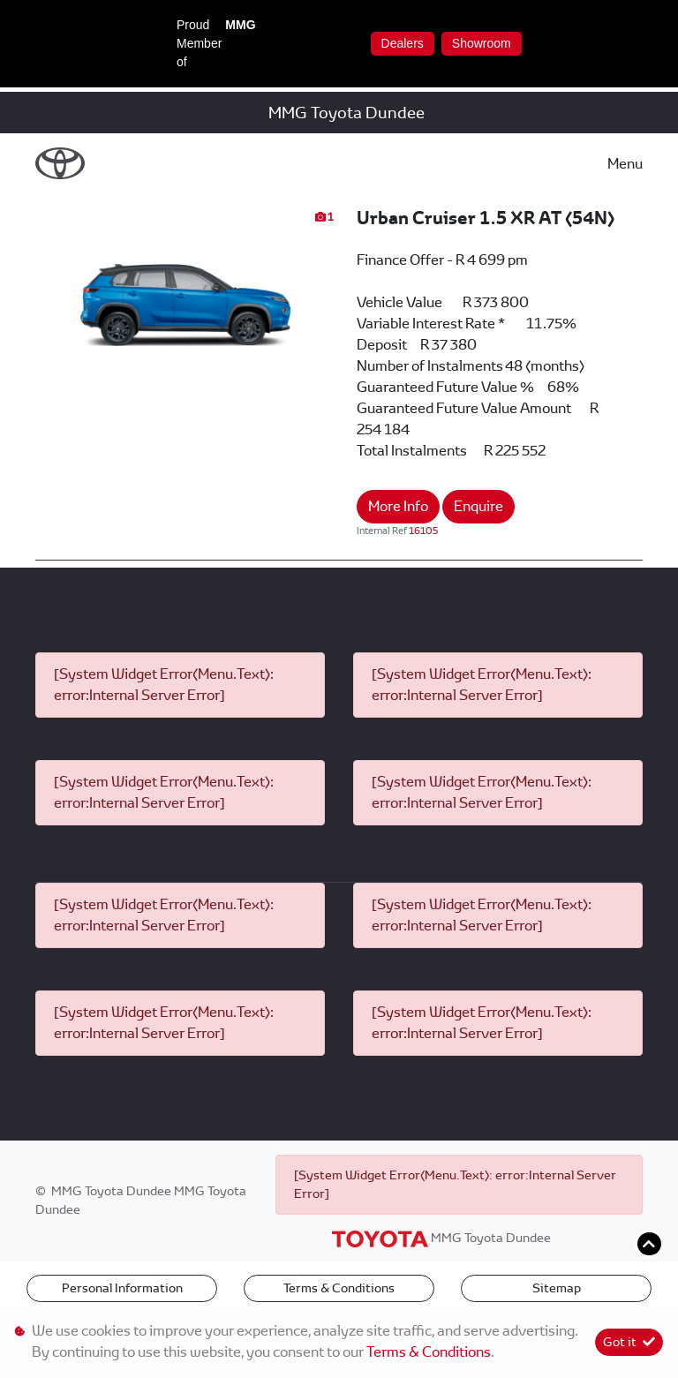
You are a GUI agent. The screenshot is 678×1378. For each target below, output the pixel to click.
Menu (625, 163)
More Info (398, 506)
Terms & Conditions (339, 1288)
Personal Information (122, 1288)
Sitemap (556, 1288)
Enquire (478, 506)
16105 (423, 530)
